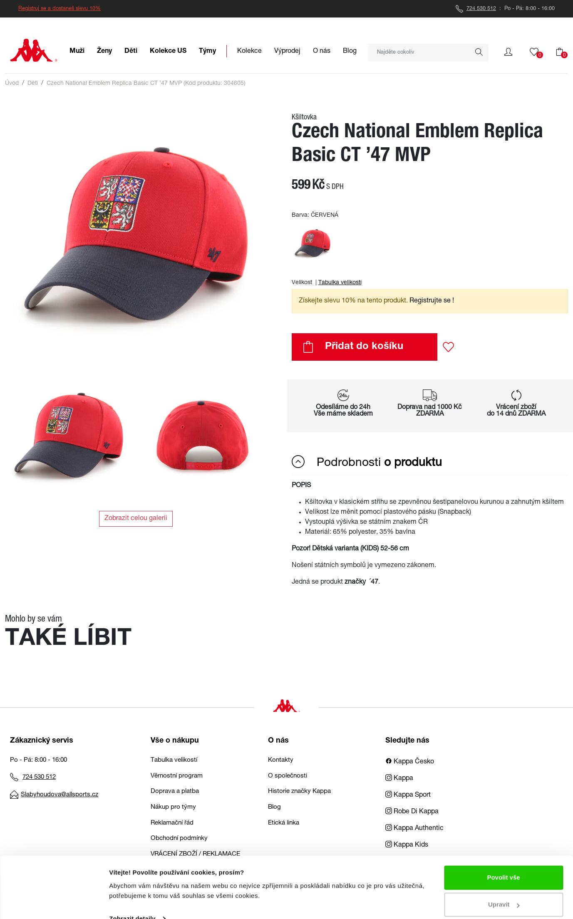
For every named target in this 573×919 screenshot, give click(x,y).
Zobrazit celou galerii (135, 518)
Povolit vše (503, 861)
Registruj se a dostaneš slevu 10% (59, 9)
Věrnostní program (177, 776)
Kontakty (280, 760)
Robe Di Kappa (412, 812)
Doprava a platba (175, 791)
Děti (32, 84)
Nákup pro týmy (173, 807)
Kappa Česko (409, 762)
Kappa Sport (408, 795)
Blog (274, 807)
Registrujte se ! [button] (431, 301)
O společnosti (287, 776)
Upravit (504, 888)
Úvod (12, 84)
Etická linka (283, 823)
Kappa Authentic (414, 828)
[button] (508, 52)
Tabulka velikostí (340, 283)
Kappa (399, 778)
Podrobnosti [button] (367, 462)
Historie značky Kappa (299, 791)
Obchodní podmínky (179, 838)
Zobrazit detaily (132, 902)
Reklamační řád (172, 823)
